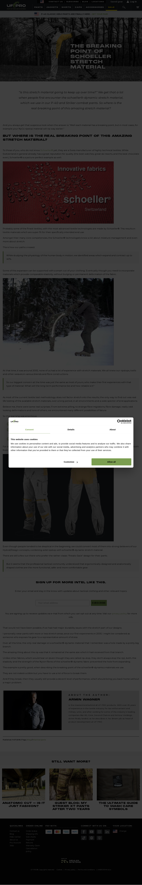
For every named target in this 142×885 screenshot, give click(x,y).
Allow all (111, 462)
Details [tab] (71, 429)
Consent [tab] (29, 429)
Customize (71, 462)
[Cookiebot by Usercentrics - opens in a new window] (119, 421)
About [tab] (113, 429)
